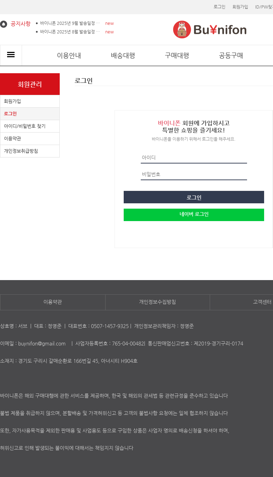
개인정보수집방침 (157, 302)
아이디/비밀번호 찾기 (25, 126)
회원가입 (240, 6)
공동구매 (231, 55)
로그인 (219, 6)
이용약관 (12, 138)
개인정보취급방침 (21, 151)
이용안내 (69, 55)
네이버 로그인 (194, 214)
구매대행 (177, 55)
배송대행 (123, 55)
